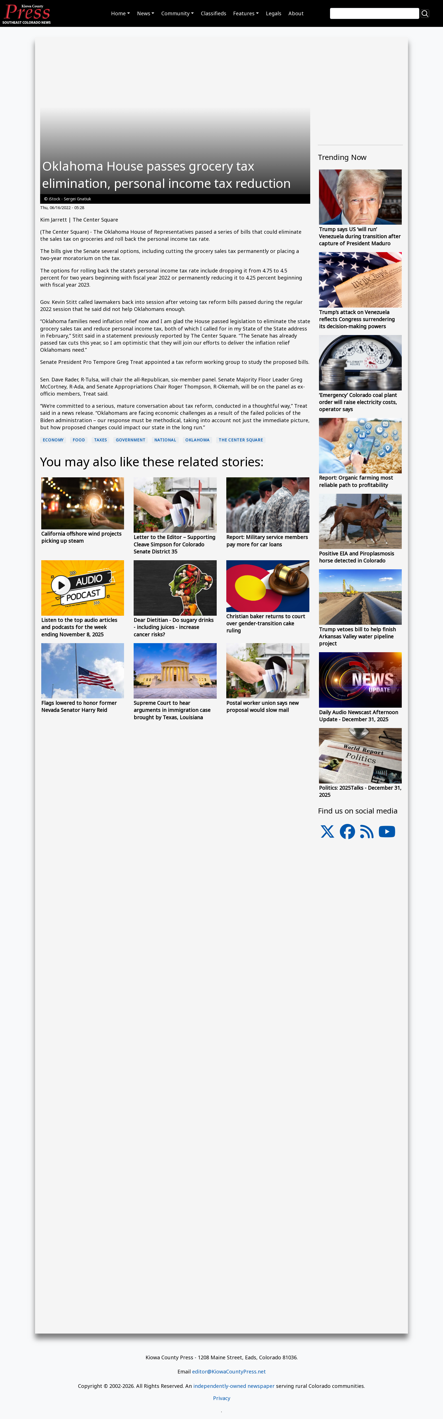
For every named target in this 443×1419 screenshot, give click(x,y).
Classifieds (213, 13)
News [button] (143, 13)
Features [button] (244, 13)
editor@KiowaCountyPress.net (229, 1371)
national (165, 440)
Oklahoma (197, 440)
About (296, 13)
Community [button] (175, 13)
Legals (273, 13)
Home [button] (118, 13)
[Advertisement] (360, 991)
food (79, 440)
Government (130, 440)
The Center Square (241, 440)
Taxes (100, 440)
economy (53, 440)
